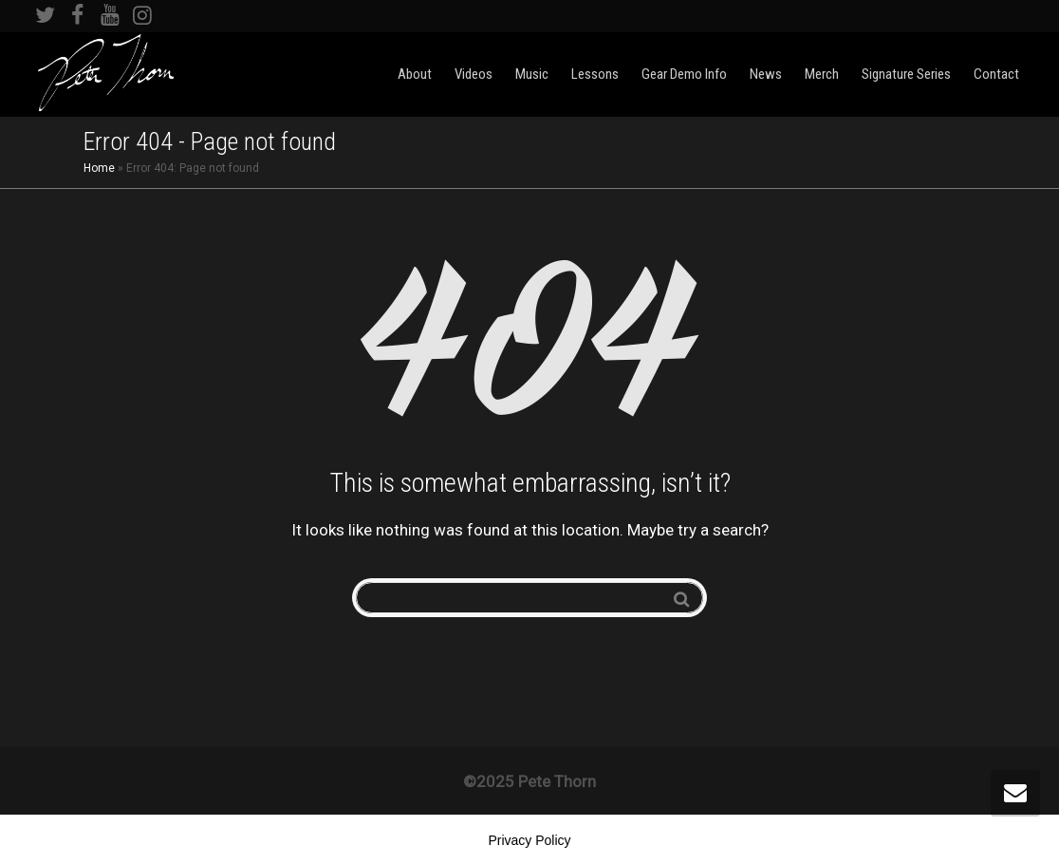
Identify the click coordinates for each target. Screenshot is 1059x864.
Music (531, 74)
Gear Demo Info (684, 74)
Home (99, 168)
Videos (473, 74)
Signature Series (906, 74)
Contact (996, 74)
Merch (822, 74)
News (766, 74)
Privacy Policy (529, 840)
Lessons (595, 74)
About (415, 74)
